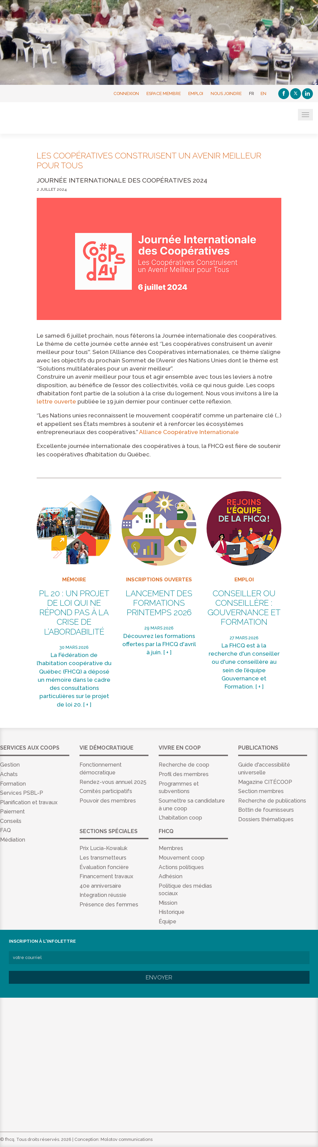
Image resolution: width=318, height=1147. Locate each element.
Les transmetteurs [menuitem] (103, 857)
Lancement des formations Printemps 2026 (159, 603)
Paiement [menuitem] (12, 811)
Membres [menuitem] (171, 848)
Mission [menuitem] (168, 903)
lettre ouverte (56, 401)
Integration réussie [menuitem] (103, 895)
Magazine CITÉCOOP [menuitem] (265, 782)
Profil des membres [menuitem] (184, 774)
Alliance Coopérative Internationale (189, 432)
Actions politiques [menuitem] (181, 867)
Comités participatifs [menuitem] (106, 791)
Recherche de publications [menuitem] (272, 800)
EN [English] (263, 93)
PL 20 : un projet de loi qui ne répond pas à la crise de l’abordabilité (74, 613)
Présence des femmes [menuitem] (109, 904)
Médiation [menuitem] (12, 839)
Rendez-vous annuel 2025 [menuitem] (113, 782)
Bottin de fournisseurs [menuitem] (266, 810)
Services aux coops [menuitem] (29, 748)
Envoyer (159, 977)
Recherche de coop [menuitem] (184, 764)
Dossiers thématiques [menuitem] (266, 819)
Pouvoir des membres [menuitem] (108, 800)
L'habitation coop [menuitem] (180, 817)
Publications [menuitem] (258, 748)
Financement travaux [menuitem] (106, 876)
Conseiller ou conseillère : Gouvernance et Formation (244, 608)
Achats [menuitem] (9, 774)
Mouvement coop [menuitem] (182, 857)
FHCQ (38, 118)
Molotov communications (127, 1139)
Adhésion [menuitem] (170, 876)
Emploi (195, 93)
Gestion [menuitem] (10, 764)
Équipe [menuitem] (167, 921)
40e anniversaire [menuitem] (100, 886)
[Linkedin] (307, 93)
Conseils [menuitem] (10, 821)
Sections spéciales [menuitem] (109, 831)
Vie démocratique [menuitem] (107, 748)
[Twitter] (295, 93)
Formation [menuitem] (13, 784)
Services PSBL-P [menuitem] (21, 793)
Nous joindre (226, 93)
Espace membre (163, 93)
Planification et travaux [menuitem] (28, 802)
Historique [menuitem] (171, 912)
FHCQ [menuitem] (166, 831)
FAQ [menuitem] (5, 830)
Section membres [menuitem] (261, 791)
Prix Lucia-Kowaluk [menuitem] (103, 848)
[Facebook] (283, 93)
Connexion (126, 93)
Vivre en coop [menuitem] (180, 748)
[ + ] (87, 704)
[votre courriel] (159, 957)
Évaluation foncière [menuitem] (104, 867)
